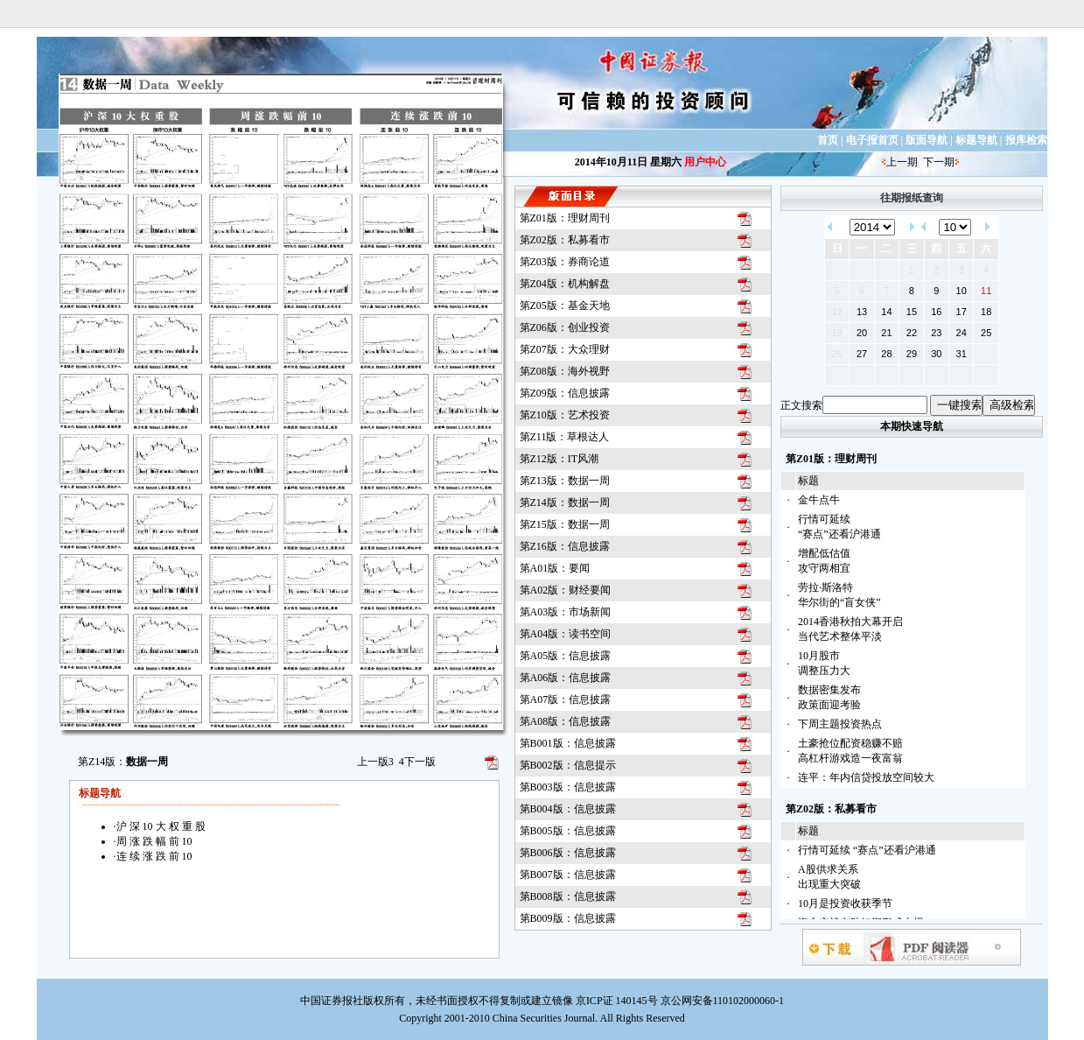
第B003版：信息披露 (568, 787)
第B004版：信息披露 (568, 809)
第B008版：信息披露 (568, 896)
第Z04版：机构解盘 (565, 284)
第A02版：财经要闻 (566, 590)
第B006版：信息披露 (568, 853)
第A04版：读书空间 (566, 634)
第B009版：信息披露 (568, 918)
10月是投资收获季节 (845, 903)
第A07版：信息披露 (566, 699)
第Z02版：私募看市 (565, 240)
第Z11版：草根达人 (565, 437)
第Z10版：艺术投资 (565, 415)
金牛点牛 (819, 500)
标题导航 (976, 140)
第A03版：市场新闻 (566, 612)
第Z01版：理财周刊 (565, 218)
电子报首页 (872, 140)
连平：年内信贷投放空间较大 (866, 777)
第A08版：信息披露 (566, 721)
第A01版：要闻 (555, 568)
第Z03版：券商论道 (565, 262)
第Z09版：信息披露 (565, 393)
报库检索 (1026, 140)
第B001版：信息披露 (568, 743)
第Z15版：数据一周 (565, 524)
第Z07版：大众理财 (565, 349)
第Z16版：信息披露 (565, 546)
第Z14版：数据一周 (565, 502)
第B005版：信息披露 (568, 831)
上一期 (902, 162)
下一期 (939, 162)
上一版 (375, 761)
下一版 (417, 761)
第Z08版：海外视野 (565, 371)
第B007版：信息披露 (568, 874)
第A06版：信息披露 (566, 677)
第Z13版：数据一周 (565, 480)
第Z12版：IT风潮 (559, 459)
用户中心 (705, 162)
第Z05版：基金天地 (565, 305)
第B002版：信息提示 (568, 765)
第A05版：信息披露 (566, 656)
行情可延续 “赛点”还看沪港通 (867, 850)
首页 (827, 140)
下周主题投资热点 (840, 724)
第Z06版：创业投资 (565, 327)
